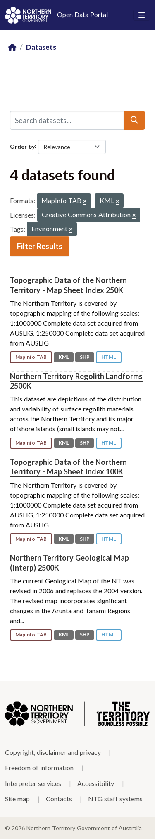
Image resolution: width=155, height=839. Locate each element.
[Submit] (134, 120)
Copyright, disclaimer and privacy (53, 752)
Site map (17, 799)
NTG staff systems (115, 799)
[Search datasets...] (67, 120)
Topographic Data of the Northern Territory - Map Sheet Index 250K (68, 285)
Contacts (59, 799)
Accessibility (95, 783)
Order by (22, 146)
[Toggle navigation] (141, 15)
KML (64, 357)
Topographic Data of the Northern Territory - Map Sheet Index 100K (68, 466)
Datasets (41, 47)
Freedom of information (39, 767)
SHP (85, 357)
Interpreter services (33, 783)
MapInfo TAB (31, 357)
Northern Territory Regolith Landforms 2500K (76, 381)
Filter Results (39, 246)
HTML (108, 357)
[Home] (12, 47)
